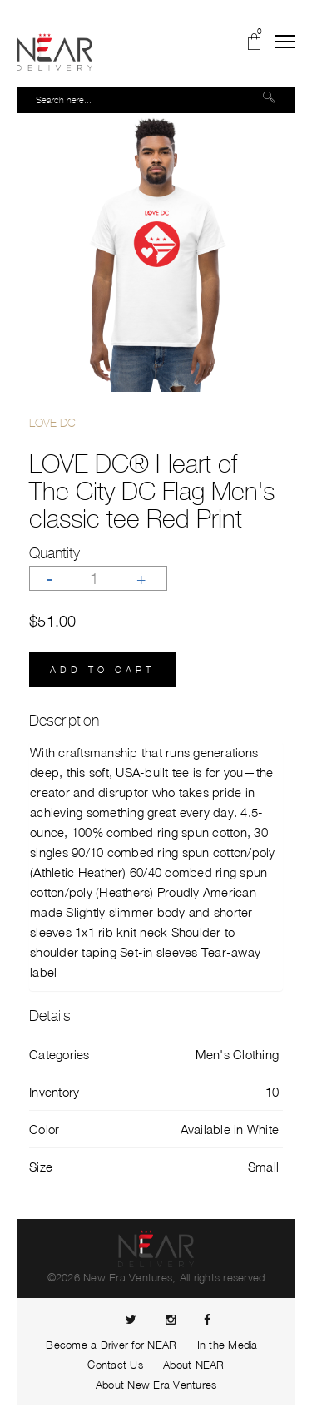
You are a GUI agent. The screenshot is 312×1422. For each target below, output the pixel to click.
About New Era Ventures (156, 1384)
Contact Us (115, 1364)
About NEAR (194, 1364)
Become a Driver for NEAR (111, 1344)
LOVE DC (52, 422)
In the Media (227, 1344)
